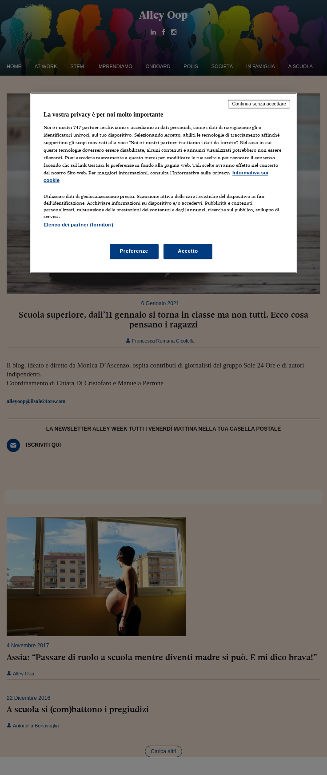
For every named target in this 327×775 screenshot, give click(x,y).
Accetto (188, 251)
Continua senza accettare (259, 104)
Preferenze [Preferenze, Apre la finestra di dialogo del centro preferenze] (134, 251)
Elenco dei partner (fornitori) (78, 225)
